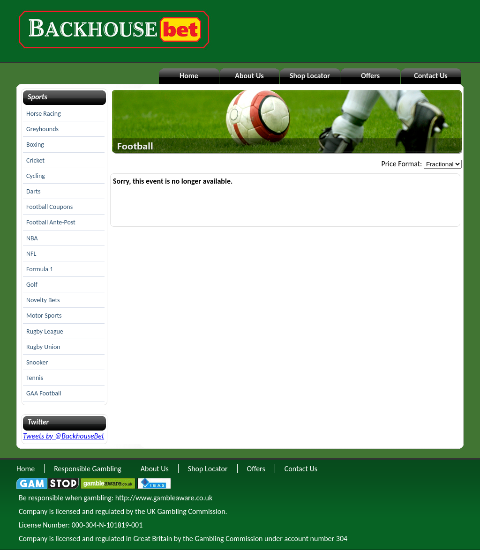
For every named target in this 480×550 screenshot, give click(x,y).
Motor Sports (44, 316)
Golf (32, 285)
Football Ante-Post (50, 222)
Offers (370, 75)
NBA (32, 238)
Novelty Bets (43, 300)
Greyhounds (42, 129)
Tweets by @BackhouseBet (63, 435)
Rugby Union (43, 347)
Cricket (35, 160)
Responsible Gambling (87, 468)
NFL (31, 254)
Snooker (37, 362)
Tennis (34, 378)
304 (341, 538)
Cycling (35, 176)
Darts (33, 191)
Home (189, 75)
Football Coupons (49, 207)
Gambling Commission (228, 538)
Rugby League (44, 331)
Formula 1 (39, 269)
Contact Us (430, 75)
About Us (249, 75)
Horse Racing (43, 114)
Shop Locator (310, 75)
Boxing (35, 145)
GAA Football (43, 393)
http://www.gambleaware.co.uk (163, 497)
